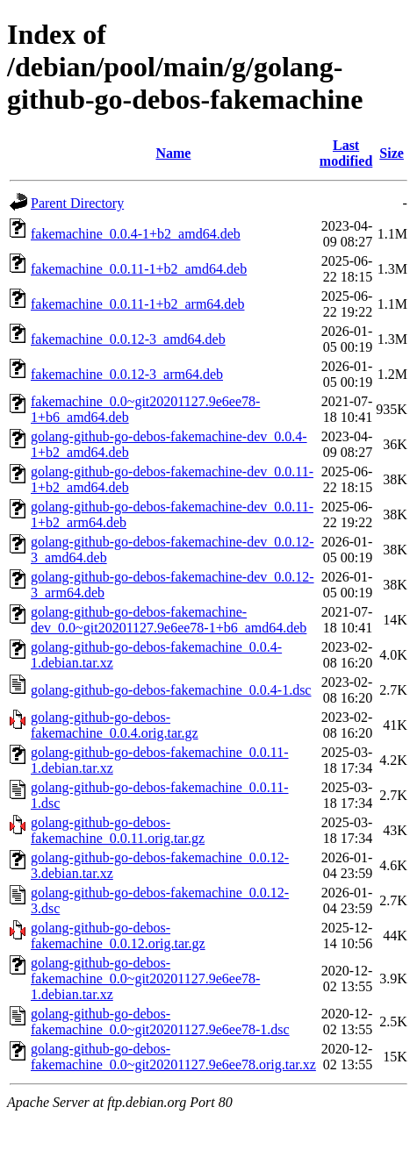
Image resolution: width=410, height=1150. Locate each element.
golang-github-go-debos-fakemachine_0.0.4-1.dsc (171, 689)
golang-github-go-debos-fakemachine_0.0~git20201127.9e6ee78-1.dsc (160, 1021)
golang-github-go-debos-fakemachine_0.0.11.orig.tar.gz (118, 830)
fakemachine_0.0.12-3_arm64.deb (127, 374)
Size (391, 153)
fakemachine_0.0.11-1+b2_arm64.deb (137, 303)
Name (173, 153)
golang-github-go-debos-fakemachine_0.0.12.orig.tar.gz (118, 935)
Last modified (346, 153)
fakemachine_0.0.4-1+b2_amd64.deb (136, 233)
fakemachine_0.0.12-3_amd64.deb (128, 339)
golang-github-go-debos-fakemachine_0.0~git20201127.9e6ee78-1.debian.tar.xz (145, 978)
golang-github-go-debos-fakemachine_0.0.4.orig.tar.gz (114, 725)
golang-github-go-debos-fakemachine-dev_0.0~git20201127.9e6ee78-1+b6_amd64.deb (168, 619)
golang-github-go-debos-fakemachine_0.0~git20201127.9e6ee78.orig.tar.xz (173, 1056)
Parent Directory (77, 203)
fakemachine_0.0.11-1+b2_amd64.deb (139, 268)
